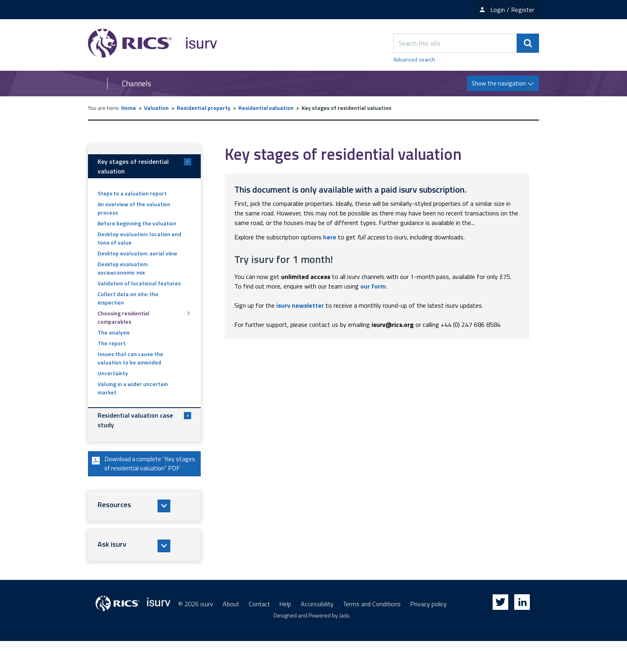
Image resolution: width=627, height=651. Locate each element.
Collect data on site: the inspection (128, 298)
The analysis (114, 332)
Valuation (156, 108)
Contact (259, 614)
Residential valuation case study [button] (144, 420)
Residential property (203, 108)
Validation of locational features (139, 283)
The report (112, 343)
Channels (136, 83)
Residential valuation (266, 108)
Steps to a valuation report (132, 193)
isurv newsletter (300, 305)
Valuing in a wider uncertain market (133, 388)
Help (285, 614)
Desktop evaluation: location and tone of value (139, 238)
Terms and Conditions (372, 614)
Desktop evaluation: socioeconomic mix (123, 268)
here (329, 237)
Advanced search (414, 59)
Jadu (344, 625)
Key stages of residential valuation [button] (144, 166)
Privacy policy (428, 614)
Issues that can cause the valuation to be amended (130, 358)
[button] (144, 516)
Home (128, 108)
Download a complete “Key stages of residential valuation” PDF (140, 468)
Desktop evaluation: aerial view (137, 253)
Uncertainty (113, 373)
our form (373, 286)
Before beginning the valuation (137, 223)
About (231, 614)
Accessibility (317, 614)
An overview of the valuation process (134, 208)
